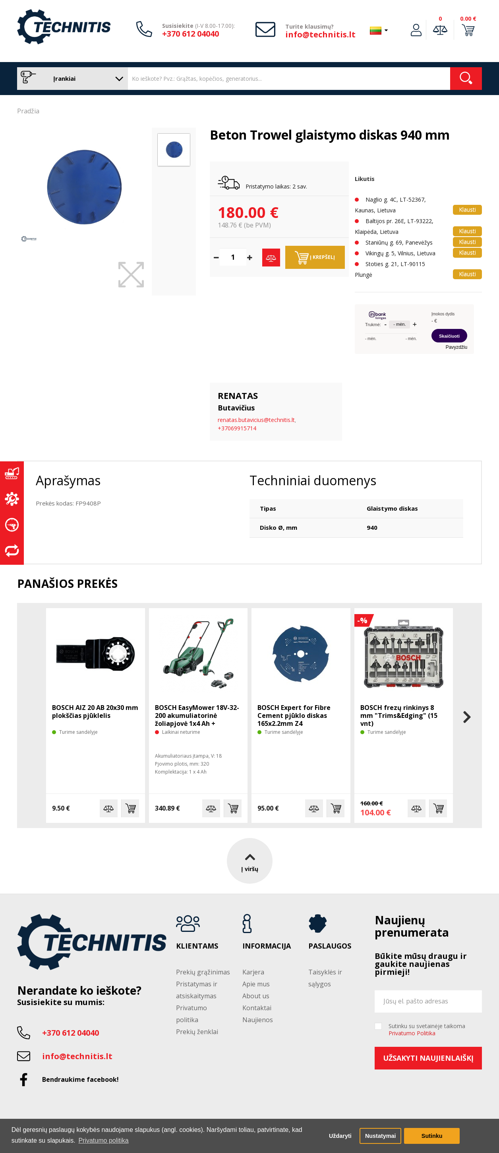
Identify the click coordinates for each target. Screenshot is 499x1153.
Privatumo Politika (412, 1033)
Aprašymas (68, 480)
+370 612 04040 (190, 33)
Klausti (467, 209)
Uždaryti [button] (340, 1136)
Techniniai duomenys (313, 480)
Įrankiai (70, 78)
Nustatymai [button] (380, 1136)
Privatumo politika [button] (103, 1140)
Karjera (253, 972)
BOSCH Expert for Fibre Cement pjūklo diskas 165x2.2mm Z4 (294, 715)
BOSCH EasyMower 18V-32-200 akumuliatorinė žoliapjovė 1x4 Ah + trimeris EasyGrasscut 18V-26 (197, 723)
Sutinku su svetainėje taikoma (427, 1030)
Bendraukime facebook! (80, 1079)
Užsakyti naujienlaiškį (428, 1058)
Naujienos (257, 1019)
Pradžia (28, 111)
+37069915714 (237, 428)
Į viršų (249, 860)
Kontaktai (256, 1007)
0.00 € (468, 18)
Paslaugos (329, 946)
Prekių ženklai (197, 1031)
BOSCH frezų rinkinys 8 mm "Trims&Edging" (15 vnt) (398, 715)
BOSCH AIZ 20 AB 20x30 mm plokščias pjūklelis (95, 711)
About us (255, 996)
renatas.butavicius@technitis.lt (256, 420)
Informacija (266, 946)
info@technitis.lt (320, 34)
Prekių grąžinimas (203, 972)
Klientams (197, 946)
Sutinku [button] (432, 1136)
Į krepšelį (315, 257)
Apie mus (256, 984)
